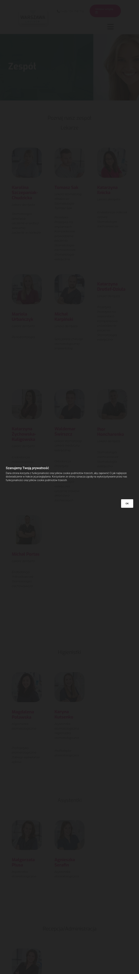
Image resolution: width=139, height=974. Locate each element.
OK (127, 503)
